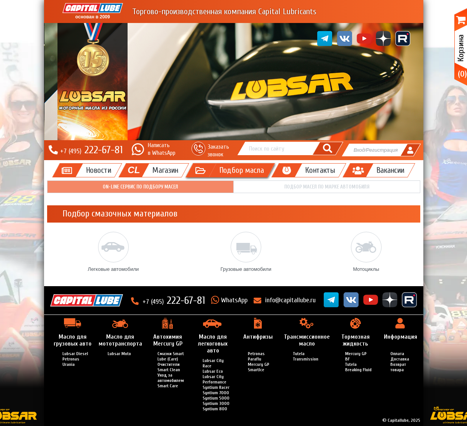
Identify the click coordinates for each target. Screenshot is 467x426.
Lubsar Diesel (75, 353)
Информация (400, 336)
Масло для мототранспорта (120, 340)
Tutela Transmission (305, 356)
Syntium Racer (216, 387)
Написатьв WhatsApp (161, 149)
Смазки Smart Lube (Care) (170, 356)
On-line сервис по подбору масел (140, 187)
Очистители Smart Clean (168, 367)
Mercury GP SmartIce (258, 367)
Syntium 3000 (216, 403)
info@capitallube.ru (290, 300)
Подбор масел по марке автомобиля (326, 187)
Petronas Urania (70, 361)
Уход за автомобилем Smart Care (170, 380)
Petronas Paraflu (256, 356)
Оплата (397, 353)
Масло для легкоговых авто (213, 343)
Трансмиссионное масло (307, 340)
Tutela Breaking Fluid (358, 367)
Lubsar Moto (119, 353)
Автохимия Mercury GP (167, 340)
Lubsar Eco (213, 371)
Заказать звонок (218, 150)
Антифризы (258, 336)
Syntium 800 (215, 408)
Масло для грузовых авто (73, 340)
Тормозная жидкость (355, 340)
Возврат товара (398, 367)
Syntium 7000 (216, 392)
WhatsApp (234, 300)
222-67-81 (91, 150)
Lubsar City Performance (214, 379)
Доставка (399, 359)
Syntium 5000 (216, 398)
